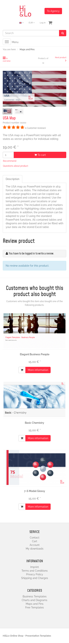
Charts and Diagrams (34, 600)
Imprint (34, 567)
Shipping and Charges (34, 578)
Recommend (9, 161)
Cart (34, 541)
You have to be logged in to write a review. (31, 253)
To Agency (53, 11)
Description (12, 179)
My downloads (34, 548)
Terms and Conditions (35, 570)
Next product (60, 57)
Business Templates (35, 596)
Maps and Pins (34, 603)
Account (35, 544)
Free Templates (34, 607)
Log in (42, 23)
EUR (32, 23)
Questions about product (15, 166)
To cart (40, 154)
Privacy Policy (34, 574)
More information (38, 370)
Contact (34, 537)
